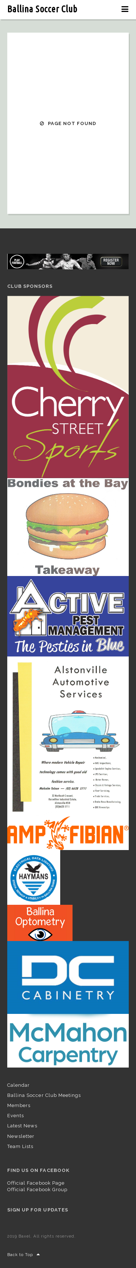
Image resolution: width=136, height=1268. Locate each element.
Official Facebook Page (36, 1183)
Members (18, 1105)
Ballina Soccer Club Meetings (44, 1095)
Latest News (22, 1125)
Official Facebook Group (37, 1189)
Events (15, 1115)
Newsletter (20, 1136)
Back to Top (24, 1254)
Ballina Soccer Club (42, 9)
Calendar (18, 1085)
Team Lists (20, 1146)
